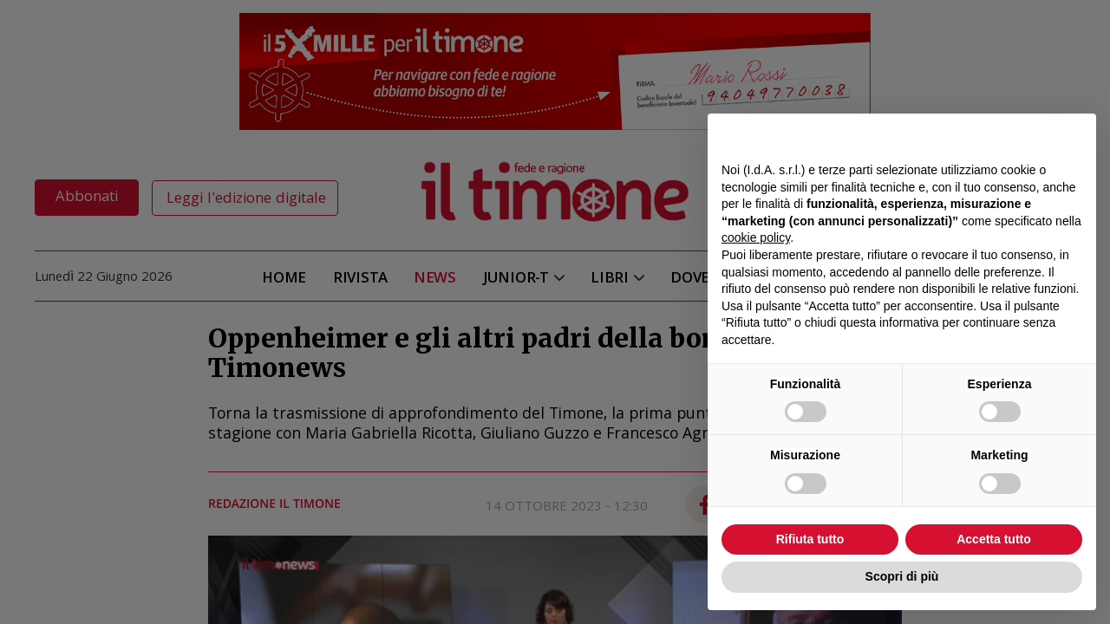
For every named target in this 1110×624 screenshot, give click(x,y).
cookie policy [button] (756, 237)
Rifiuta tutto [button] (810, 539)
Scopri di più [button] (902, 576)
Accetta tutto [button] (994, 539)
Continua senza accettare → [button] (1002, 135)
